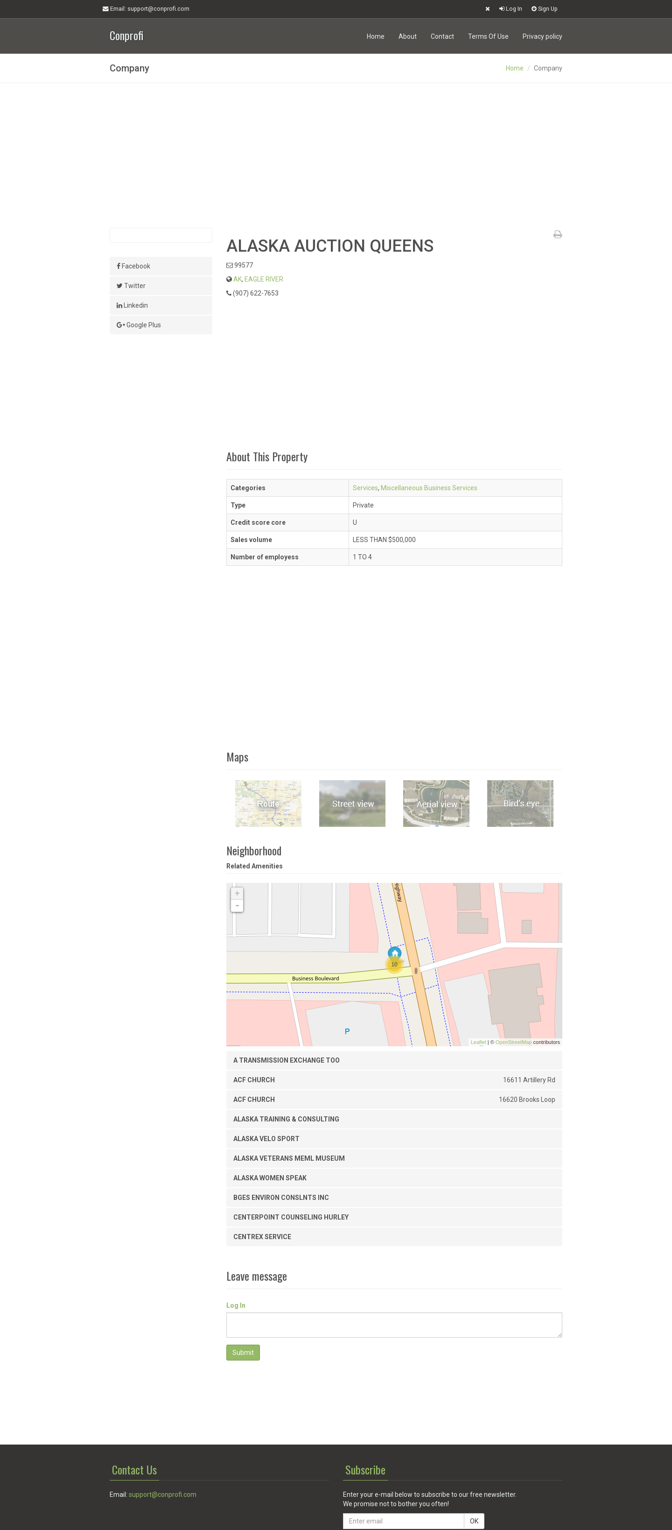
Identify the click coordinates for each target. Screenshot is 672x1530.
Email (146, 9)
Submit (243, 1352)
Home (376, 36)
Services (365, 488)
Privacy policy (542, 36)
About (408, 36)
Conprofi (126, 34)
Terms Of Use (488, 36)
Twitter (131, 285)
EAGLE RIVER (264, 279)
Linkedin (132, 305)
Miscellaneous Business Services (429, 488)
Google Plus (139, 325)
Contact (442, 36)
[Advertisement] (336, 155)
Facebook (133, 266)
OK (474, 1521)
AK (237, 279)
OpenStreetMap (514, 1042)
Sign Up (545, 8)
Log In (510, 8)
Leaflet (478, 1042)
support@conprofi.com (162, 1494)
